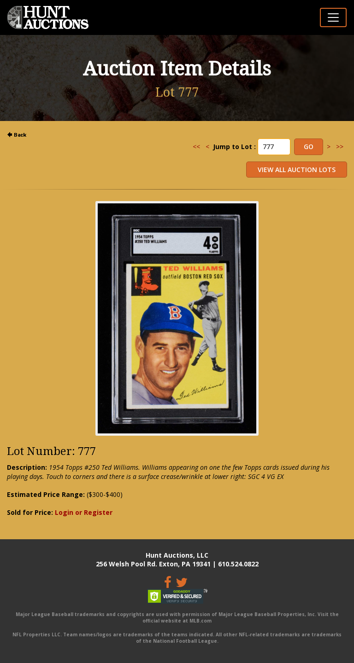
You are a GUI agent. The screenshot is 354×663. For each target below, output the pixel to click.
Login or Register (83, 512)
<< (196, 146)
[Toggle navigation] (333, 17)
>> (339, 146)
